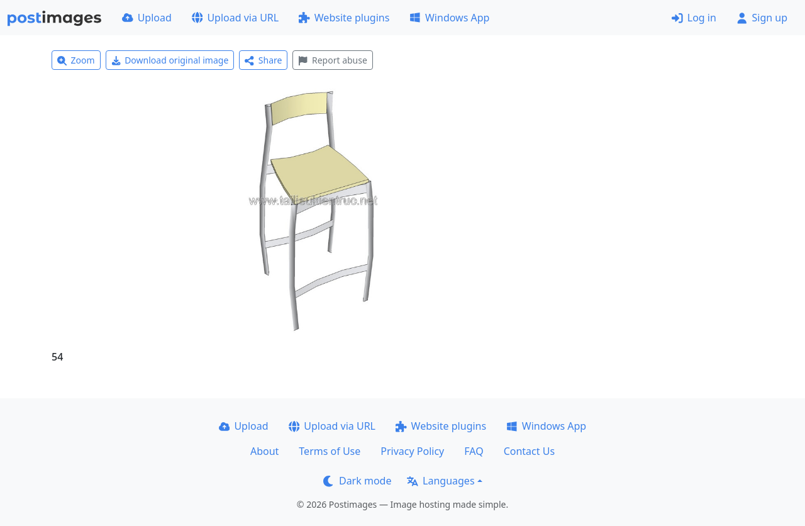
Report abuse (332, 60)
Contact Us (529, 451)
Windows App (449, 18)
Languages (440, 481)
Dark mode (357, 481)
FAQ (473, 451)
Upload (147, 18)
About (264, 451)
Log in (694, 18)
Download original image (170, 60)
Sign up (761, 18)
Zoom (76, 60)
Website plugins (344, 18)
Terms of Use (329, 451)
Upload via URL (235, 18)
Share (263, 60)
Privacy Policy (412, 451)
